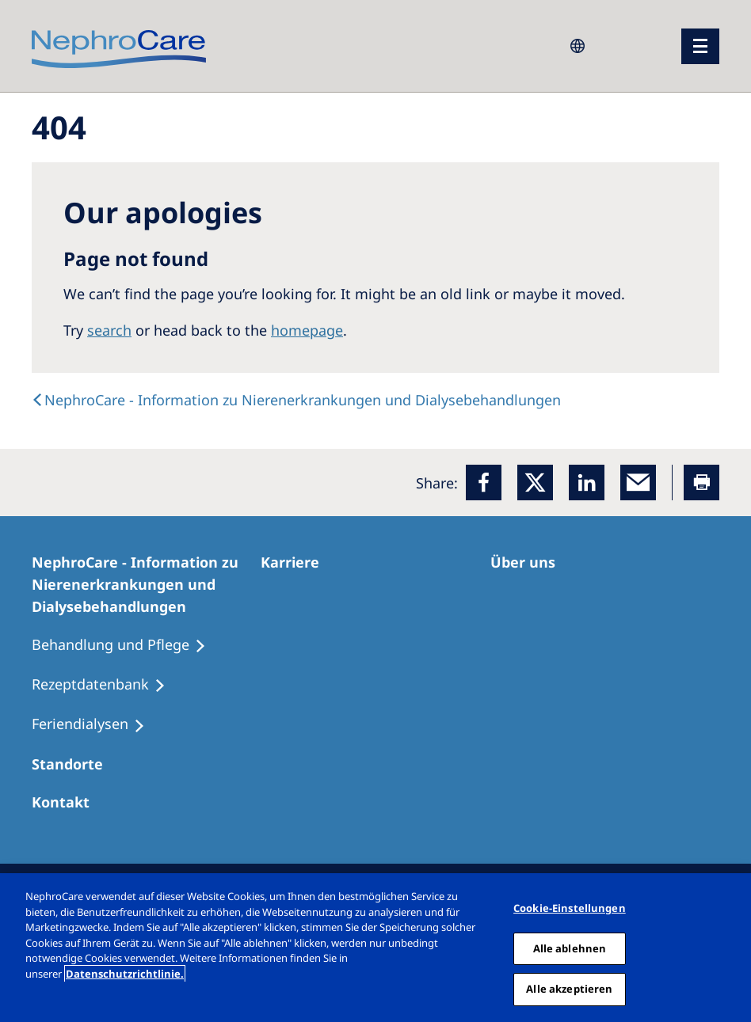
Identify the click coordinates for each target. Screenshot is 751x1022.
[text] (296, 400)
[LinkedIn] (586, 482)
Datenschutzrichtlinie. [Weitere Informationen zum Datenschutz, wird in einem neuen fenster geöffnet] (125, 974)
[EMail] (638, 482)
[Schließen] (733, 947)
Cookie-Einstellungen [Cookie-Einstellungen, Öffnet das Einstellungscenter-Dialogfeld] (569, 908)
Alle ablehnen (570, 948)
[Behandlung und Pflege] (126, 645)
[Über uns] (530, 562)
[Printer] (701, 482)
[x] (535, 482)
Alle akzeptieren (569, 989)
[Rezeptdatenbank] (106, 685)
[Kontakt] (68, 802)
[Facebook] (483, 482)
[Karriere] (297, 562)
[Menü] (700, 46)
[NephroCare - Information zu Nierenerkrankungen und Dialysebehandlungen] (146, 584)
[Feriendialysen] (95, 724)
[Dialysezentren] (74, 764)
